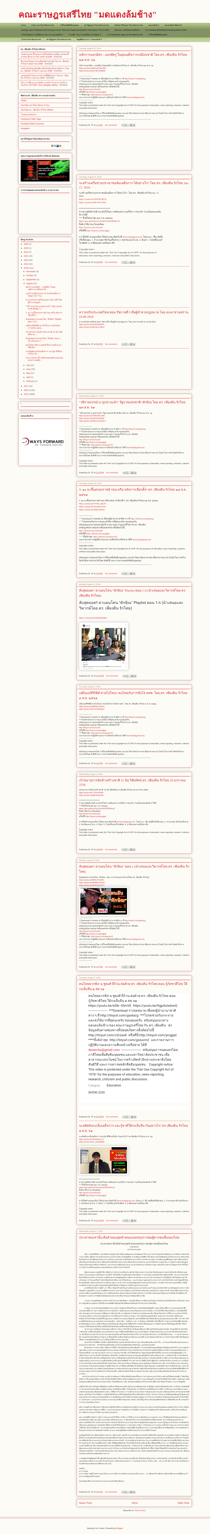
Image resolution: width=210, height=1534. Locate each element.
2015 (26, 394)
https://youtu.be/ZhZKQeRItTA (91, 324)
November (31, 271)
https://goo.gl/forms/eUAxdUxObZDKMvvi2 (99, 221)
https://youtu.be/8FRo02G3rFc (92, 885)
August (29, 283)
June (28, 369)
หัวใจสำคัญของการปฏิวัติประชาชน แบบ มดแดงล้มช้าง (42, 35)
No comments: (111, 125)
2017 (26, 386)
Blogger (119, 1528)
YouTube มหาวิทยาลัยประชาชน (35, 105)
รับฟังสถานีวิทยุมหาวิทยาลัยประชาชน (128, 25)
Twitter (24, 100)
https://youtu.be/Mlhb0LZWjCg (92, 706)
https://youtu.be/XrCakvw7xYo (92, 506)
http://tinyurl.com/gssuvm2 (102, 95)
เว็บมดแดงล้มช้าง (28, 114)
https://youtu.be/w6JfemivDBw (91, 418)
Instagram (25, 128)
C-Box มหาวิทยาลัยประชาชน (42, 25)
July (28, 365)
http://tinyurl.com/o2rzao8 (89, 89)
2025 (26, 248)
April (28, 377)
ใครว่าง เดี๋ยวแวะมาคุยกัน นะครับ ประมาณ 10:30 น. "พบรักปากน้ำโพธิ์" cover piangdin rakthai (44, 83)
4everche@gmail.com (135, 97)
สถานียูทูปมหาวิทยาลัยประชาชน (96, 25)
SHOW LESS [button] (96, 1092)
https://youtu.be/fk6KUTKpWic (91, 880)
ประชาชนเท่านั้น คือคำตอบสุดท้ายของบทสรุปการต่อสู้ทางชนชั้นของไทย (129, 1237)
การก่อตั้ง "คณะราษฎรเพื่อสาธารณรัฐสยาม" (85, 35)
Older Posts (183, 1503)
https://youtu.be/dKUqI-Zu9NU (91, 327)
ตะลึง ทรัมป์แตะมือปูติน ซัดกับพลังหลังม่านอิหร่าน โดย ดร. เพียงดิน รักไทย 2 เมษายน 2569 (45, 69)
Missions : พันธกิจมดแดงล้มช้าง (127, 30)
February (30, 381)
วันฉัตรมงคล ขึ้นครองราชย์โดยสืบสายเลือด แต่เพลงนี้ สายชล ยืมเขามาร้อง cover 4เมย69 (45, 55)
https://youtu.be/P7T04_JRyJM (92, 503)
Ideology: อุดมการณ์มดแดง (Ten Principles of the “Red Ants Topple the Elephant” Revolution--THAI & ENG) (65, 30)
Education (114, 1085)
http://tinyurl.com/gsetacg (135, 79)
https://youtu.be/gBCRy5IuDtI (91, 795)
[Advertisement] (134, 149)
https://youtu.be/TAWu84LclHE (92, 416)
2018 (26, 268)
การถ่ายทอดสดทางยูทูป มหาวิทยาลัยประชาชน (125, 35)
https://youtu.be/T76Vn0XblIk (91, 792)
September (31, 279)
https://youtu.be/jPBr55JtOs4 (92, 509)
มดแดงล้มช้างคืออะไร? (173, 25)
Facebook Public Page (31, 119)
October (30, 275)
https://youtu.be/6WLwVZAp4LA (92, 421)
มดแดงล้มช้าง (153, 25)
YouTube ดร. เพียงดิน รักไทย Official (37, 110)
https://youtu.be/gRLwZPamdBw (92, 68)
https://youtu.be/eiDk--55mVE (109, 1005)
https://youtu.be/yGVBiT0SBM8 (92, 71)
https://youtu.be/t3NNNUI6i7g (93, 199)
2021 (26, 256)
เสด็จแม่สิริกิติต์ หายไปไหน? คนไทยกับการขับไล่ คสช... (43, 326)
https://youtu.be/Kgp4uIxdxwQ (155, 1005)
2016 (26, 390)
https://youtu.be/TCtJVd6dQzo (91, 709)
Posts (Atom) (139, 1510)
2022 (26, 252)
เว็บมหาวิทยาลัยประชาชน (31, 39)
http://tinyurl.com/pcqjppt (96, 92)
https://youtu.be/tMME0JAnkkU (93, 618)
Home (23, 25)
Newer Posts (85, 1503)
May (28, 373)
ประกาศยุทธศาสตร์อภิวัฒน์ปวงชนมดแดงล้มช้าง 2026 (165, 30)
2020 (26, 260)
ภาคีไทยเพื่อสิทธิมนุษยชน (69, 25)
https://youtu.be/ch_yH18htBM (91, 1142)
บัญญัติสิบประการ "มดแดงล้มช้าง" (89, 39)
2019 (26, 264)
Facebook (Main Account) (32, 124)
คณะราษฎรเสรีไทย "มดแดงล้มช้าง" (87, 15)
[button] (96, 1092)
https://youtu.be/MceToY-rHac (92, 202)
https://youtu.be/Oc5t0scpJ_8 (91, 1139)
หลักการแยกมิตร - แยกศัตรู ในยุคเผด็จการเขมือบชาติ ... (40, 288)
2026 (26, 244)
